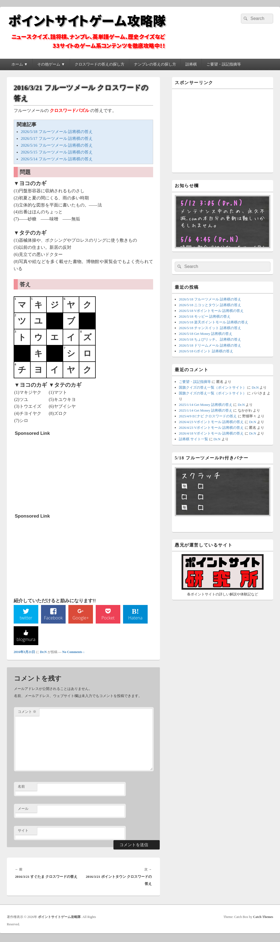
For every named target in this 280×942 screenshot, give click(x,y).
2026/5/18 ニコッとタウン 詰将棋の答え (210, 305)
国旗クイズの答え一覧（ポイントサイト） (212, 387)
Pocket (108, 619)
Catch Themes (263, 918)
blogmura (25, 640)
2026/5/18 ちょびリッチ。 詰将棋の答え (210, 339)
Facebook (53, 619)
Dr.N (43, 653)
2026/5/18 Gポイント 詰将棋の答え (206, 351)
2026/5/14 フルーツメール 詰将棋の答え (57, 159)
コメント (27, 713)
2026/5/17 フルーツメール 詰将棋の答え (57, 138)
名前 (21, 788)
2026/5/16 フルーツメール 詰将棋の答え (57, 145)
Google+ (80, 619)
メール (23, 810)
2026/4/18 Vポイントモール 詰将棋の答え (211, 433)
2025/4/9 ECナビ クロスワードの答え (208, 416)
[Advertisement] (56, 473)
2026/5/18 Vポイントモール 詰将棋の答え (211, 311)
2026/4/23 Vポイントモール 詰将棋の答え (211, 422)
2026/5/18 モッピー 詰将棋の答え (205, 316)
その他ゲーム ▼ (51, 64)
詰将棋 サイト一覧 (193, 439)
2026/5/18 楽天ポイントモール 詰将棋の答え (213, 322)
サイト (23, 832)
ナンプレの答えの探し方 (155, 64)
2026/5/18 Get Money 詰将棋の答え (205, 334)
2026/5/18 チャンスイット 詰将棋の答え (210, 328)
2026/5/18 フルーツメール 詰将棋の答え (57, 131)
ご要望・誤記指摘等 (223, 64)
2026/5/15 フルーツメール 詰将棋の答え (57, 152)
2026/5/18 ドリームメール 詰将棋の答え (210, 345)
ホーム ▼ (19, 64)
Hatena (135, 619)
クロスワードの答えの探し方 (99, 64)
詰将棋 (191, 64)
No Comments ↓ (73, 653)
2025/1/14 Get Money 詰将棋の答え (205, 405)
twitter (26, 619)
